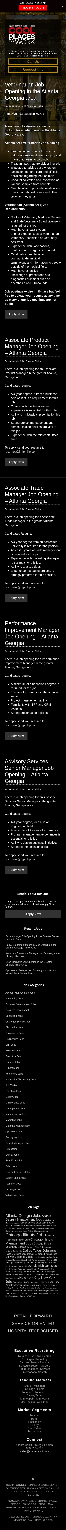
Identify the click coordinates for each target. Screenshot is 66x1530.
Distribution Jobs (14, 1027)
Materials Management (17, 1126)
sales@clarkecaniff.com (34, 1451)
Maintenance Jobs (15, 1102)
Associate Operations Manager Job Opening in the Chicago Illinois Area (32, 954)
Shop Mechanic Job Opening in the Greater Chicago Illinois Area (28, 963)
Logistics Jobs (13, 1091)
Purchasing (11, 1149)
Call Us (33, 61)
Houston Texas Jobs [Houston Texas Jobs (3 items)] (36, 1271)
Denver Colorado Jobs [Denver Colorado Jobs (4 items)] (18, 1256)
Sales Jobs (11, 1166)
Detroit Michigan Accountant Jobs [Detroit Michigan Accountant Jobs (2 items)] (38, 1260)
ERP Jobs (10, 1045)
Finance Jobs (12, 1062)
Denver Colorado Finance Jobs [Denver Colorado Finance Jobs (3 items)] (42, 1254)
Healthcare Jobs (14, 1073)
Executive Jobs (13, 1050)
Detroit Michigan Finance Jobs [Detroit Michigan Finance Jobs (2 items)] (16, 1266)
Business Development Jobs (20, 1004)
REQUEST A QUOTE (33, 7)
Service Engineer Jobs (17, 1172)
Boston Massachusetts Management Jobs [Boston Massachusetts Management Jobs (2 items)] (41, 1226)
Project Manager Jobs (17, 1143)
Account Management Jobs (20, 992)
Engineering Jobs (14, 1039)
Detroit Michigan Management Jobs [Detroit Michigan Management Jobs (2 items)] (18, 1269)
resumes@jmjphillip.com (21, 451)
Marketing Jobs (13, 1120)
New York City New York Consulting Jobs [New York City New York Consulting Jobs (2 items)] (29, 1274)
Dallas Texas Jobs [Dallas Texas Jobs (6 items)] (36, 1250)
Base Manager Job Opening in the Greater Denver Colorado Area (32, 937)
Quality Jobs (12, 1154)
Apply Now (16, 314)
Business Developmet (17, 1010)
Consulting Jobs (14, 1016)
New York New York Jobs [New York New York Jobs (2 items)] (25, 1288)
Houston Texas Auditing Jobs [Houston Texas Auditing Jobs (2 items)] (15, 1272)
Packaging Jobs (14, 1137)
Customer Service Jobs (17, 1021)
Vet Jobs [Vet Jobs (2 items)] (31, 1296)
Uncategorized (13, 1189)
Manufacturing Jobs (16, 1114)
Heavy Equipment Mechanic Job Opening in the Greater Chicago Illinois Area (30, 946)
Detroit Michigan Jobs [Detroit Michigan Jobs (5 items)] (42, 1265)
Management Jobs (15, 1108)
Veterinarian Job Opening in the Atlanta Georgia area (31, 91)
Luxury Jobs (11, 1097)
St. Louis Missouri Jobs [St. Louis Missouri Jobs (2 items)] (18, 1291)
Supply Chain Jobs (15, 1178)
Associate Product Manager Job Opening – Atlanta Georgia (32, 346)
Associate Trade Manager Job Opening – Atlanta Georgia (32, 494)
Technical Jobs (13, 1183)
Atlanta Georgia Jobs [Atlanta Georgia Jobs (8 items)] (23, 1215)
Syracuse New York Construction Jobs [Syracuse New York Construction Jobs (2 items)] (19, 1293)
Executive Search (14, 1056)
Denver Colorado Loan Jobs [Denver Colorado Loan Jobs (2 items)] (42, 1257)
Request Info (33, 69)
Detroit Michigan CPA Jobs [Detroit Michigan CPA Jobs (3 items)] (44, 1262)
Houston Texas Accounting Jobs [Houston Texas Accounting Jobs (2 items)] (42, 1269)
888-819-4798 (34, 1448)
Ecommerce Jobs (14, 1033)
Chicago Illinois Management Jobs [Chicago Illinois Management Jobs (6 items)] (29, 1241)
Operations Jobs (14, 1131)
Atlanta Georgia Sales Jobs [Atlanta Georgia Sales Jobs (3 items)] (33, 1223)
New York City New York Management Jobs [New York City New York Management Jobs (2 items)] (28, 1282)
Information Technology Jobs (20, 1079)
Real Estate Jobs (14, 1160)
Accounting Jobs (14, 998)
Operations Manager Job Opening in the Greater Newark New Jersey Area (31, 972)
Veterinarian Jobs (14, 1195)
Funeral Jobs (12, 1068)
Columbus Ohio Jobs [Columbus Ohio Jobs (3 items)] (34, 1247)
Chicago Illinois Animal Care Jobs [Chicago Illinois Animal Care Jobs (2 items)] (17, 1228)
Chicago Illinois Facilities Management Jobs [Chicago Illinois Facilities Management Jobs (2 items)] (32, 1231)
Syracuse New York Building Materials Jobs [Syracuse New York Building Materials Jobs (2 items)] (42, 1291)
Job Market (11, 1085)
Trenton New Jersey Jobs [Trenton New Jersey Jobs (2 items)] (42, 1293)
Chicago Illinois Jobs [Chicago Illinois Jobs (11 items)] (25, 1234)
